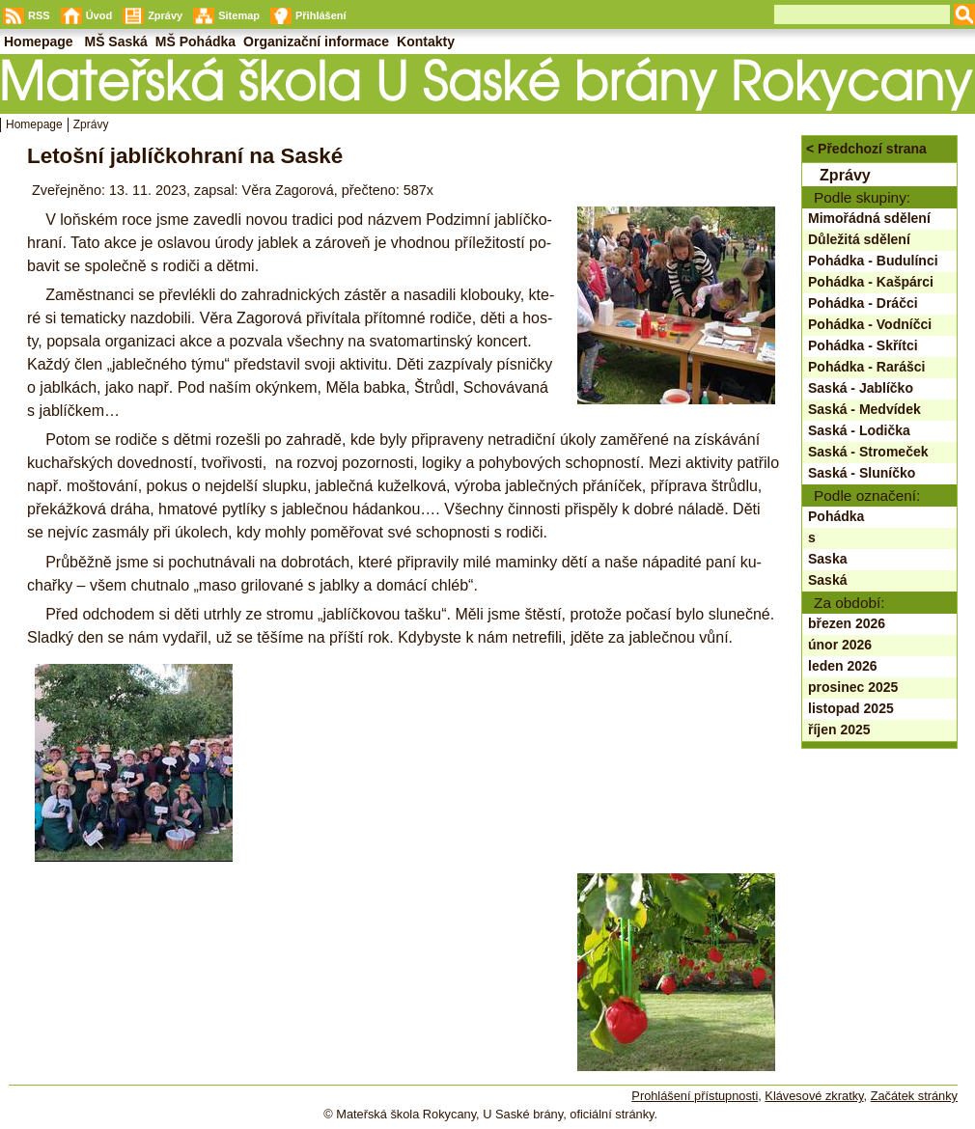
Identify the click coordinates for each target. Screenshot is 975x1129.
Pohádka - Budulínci (873, 260)
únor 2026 (840, 644)
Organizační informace (316, 41)
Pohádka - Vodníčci (870, 324)
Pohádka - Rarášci (866, 366)
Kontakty (426, 41)
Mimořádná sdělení (869, 218)
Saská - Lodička (859, 430)
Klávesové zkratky (814, 1095)
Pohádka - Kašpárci (870, 281)
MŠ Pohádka (195, 41)
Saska (827, 558)
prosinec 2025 (853, 687)
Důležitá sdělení (859, 239)
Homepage (34, 124)
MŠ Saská (115, 41)
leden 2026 (843, 666)
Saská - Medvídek (864, 409)
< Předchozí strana (866, 148)
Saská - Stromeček (868, 451)
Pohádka (836, 516)
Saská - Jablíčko (860, 388)
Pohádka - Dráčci (863, 303)
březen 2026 (846, 623)
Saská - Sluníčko (861, 473)
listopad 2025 (851, 708)
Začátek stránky (914, 1095)
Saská (827, 580)
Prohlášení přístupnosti (694, 1095)
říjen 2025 (839, 729)
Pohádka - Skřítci (863, 345)
